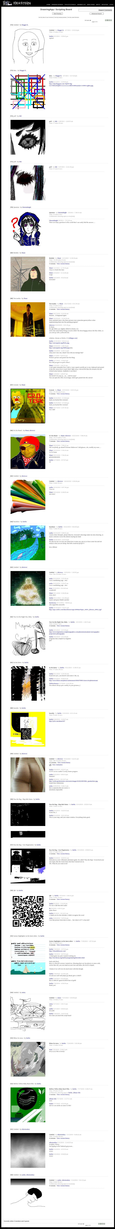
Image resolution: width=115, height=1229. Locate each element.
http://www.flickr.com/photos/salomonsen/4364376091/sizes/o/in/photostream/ (73, 680)
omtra (23, 992)
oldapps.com (73, 338)
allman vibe (76, 1092)
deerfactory (52, 603)
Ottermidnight (26, 207)
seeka (51, 578)
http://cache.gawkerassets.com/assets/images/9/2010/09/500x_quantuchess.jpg (73, 781)
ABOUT (98, 4)
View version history (63, 264)
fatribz (51, 36)
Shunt (23, 253)
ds (49, 908)
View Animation (55, 765)
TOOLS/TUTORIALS (70, 4)
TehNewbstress (53, 683)
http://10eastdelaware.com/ (57, 951)
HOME (48, 4)
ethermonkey (26, 1129)
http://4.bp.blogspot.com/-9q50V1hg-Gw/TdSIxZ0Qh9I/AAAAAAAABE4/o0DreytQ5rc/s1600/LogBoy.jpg (71, 84)
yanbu (51, 487)
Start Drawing (57, 13)
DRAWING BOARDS (57, 4)
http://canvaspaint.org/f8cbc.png (59, 343)
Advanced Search (97, 13)
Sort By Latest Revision (73, 17)
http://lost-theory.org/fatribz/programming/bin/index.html (67, 958)
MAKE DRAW (91, 4)
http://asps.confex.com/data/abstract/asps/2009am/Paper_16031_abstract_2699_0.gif (75, 609)
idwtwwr (52, 325)
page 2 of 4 (95, 21)
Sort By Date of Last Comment (46, 17)
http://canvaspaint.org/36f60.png (59, 348)
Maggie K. (25, 25)
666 (20, 116)
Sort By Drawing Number (60, 17)
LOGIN (111, 4)
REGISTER (105, 4)
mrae (50, 588)
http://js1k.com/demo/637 (57, 721)
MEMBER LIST (81, 4)
